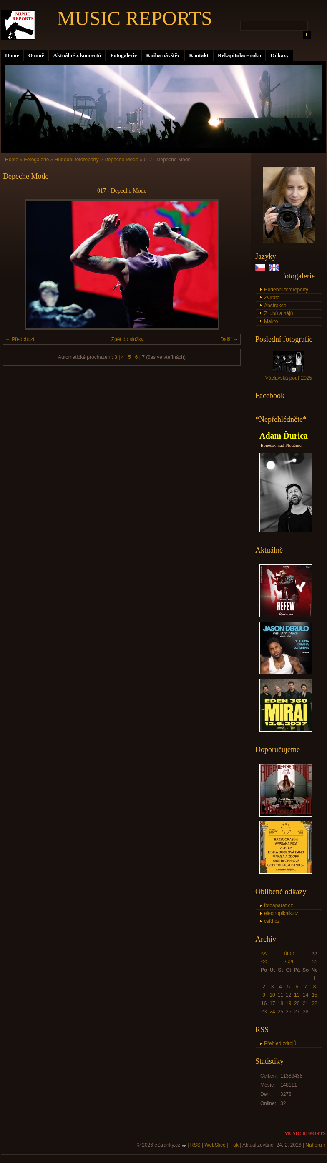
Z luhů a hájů (278, 313)
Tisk (234, 1145)
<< (264, 953)
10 (272, 995)
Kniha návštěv (163, 55)
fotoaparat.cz (278, 905)
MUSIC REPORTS (134, 18)
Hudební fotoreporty (286, 290)
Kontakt (199, 55)
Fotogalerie (123, 55)
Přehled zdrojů (280, 1043)
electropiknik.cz (281, 913)
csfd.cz (271, 921)
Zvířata (271, 298)
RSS (195, 1145)
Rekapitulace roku (239, 55)
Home (12, 55)
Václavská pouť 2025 (288, 378)
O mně (36, 55)
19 (288, 1003)
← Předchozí (19, 339)
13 (296, 995)
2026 (289, 962)
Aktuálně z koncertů (77, 55)
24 (272, 1012)
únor (289, 953)
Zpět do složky (127, 339)
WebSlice (214, 1145)
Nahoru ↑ (315, 1145)
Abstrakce (275, 305)
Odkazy (279, 55)
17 (272, 1003)
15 (314, 995)
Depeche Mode (121, 160)
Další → (229, 339)
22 (314, 1003)
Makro (271, 321)
